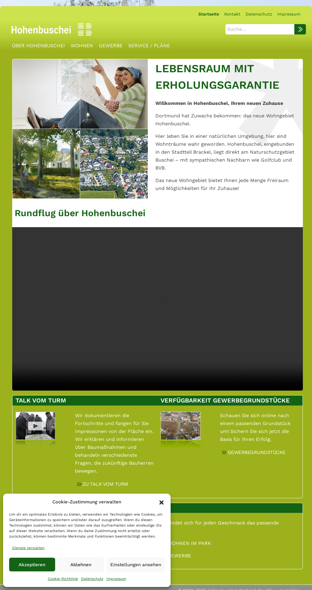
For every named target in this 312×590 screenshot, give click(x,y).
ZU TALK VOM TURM (105, 482)
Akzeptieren (32, 564)
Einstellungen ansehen (135, 564)
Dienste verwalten (28, 548)
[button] (161, 502)
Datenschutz (92, 579)
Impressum (116, 579)
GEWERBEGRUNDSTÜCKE (256, 450)
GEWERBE (179, 554)
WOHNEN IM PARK (189, 541)
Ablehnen (80, 564)
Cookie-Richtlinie (63, 579)
